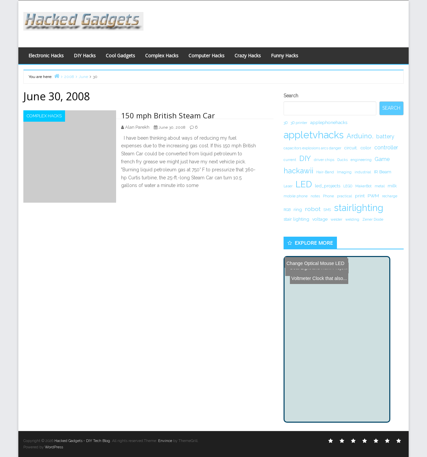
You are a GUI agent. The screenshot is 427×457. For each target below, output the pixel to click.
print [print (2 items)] (360, 195)
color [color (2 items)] (366, 147)
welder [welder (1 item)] (336, 219)
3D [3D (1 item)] (286, 123)
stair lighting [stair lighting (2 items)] (296, 219)
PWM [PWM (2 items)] (373, 195)
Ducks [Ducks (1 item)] (342, 160)
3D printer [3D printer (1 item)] (299, 123)
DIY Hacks (85, 55)
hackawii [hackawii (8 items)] (298, 170)
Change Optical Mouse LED (315, 262)
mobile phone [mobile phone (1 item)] (296, 196)
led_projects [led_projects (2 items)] (327, 185)
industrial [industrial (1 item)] (363, 172)
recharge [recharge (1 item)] (389, 196)
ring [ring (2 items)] (298, 209)
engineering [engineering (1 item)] (361, 160)
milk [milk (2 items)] (392, 185)
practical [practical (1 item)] (344, 196)
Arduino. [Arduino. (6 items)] (360, 136)
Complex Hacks (161, 55)
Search (291, 95)
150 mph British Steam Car (168, 115)
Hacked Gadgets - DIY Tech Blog (82, 441)
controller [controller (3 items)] (386, 147)
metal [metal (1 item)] (380, 186)
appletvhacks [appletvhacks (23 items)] (314, 135)
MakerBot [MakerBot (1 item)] (363, 186)
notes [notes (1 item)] (315, 196)
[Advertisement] (278, 22)
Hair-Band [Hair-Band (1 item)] (325, 172)
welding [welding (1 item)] (352, 219)
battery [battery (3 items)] (385, 136)
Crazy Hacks (248, 55)
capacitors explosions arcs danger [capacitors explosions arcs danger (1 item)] (312, 148)
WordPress (54, 447)
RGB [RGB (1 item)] (287, 210)
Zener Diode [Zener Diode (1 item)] (372, 219)
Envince (165, 441)
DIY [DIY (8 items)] (305, 158)
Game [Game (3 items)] (382, 159)
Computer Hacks (206, 55)
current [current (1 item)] (290, 160)
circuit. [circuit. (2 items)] (351, 147)
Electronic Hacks (46, 55)
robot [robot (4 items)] (313, 208)
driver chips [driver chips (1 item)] (324, 160)
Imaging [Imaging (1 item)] (344, 172)
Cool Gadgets (120, 55)
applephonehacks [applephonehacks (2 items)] (328, 122)
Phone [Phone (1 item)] (328, 196)
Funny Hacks (284, 55)
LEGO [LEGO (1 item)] (347, 186)
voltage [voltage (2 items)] (320, 219)
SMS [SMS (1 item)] (327, 210)
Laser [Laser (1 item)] (288, 186)
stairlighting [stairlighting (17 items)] (358, 207)
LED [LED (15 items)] (304, 184)
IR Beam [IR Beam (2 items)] (382, 171)
